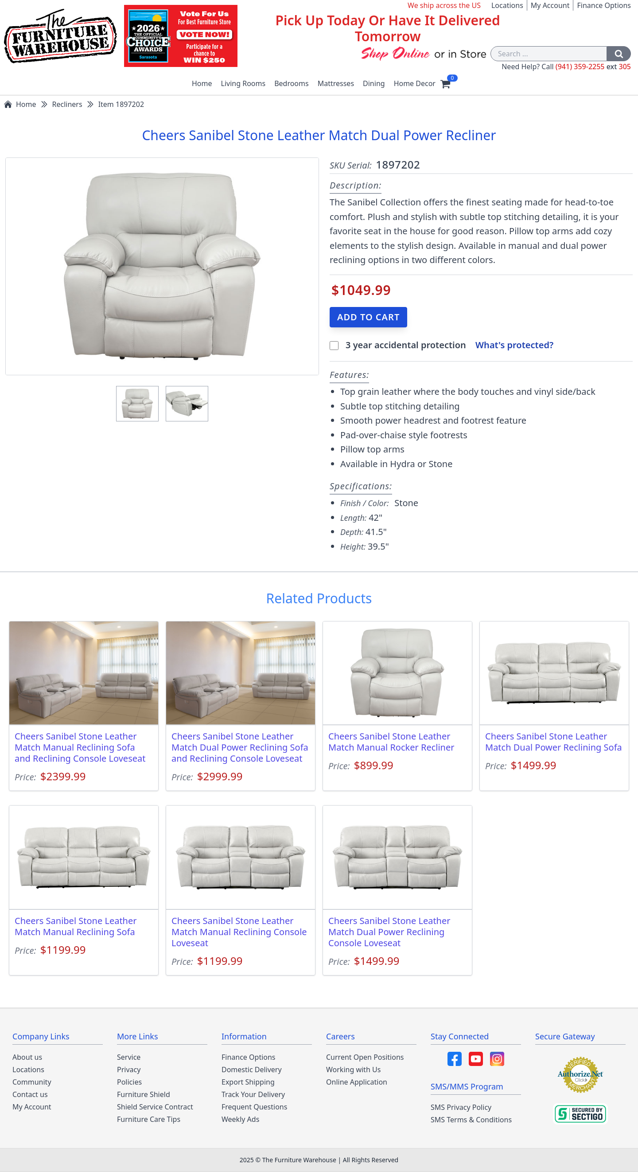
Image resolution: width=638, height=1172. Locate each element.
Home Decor (415, 83)
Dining (374, 83)
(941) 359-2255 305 (593, 66)
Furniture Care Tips (148, 1119)
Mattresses (336, 83)
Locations (507, 5)
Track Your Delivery (253, 1094)
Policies (129, 1082)
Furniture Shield (143, 1094)
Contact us (30, 1094)
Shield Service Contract (155, 1107)
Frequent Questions (254, 1107)
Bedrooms (291, 83)
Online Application (356, 1082)
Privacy (128, 1069)
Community (31, 1082)
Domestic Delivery (252, 1069)
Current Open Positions (365, 1057)
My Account (550, 5)
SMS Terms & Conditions (471, 1120)
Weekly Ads (240, 1119)
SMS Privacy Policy (461, 1107)
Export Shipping (248, 1082)
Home (202, 83)
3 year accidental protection (407, 345)
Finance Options (604, 5)
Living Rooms (243, 83)
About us (27, 1057)
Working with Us (353, 1069)
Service (128, 1057)
